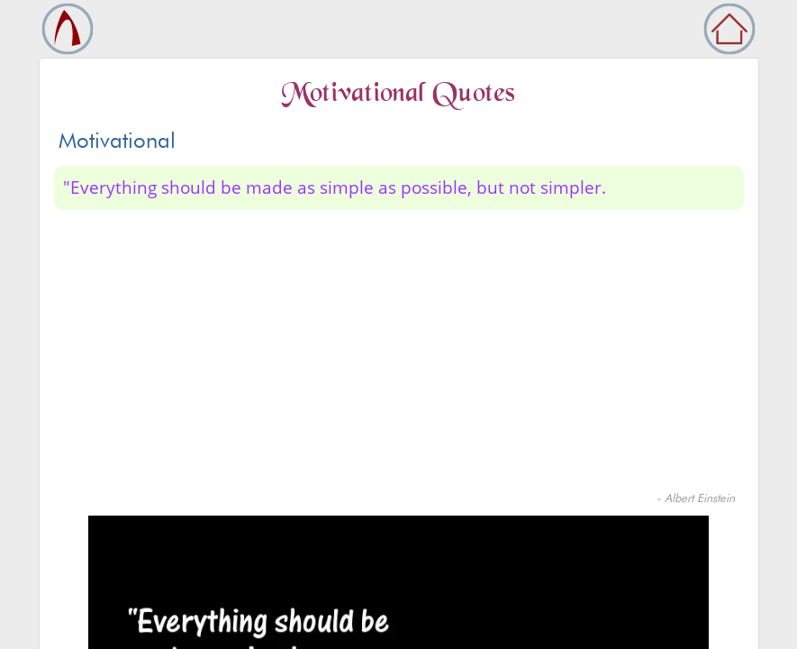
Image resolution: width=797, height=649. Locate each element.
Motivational (117, 140)
